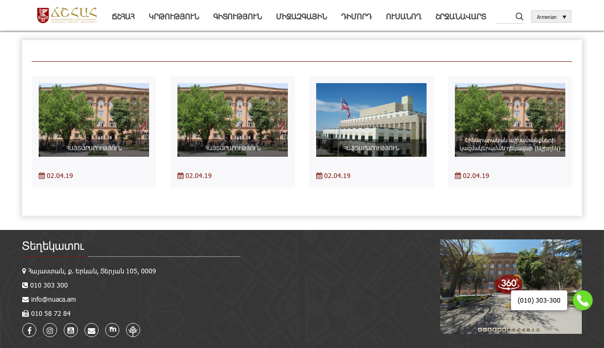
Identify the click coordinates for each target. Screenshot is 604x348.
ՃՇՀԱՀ (123, 16)
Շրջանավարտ (461, 16)
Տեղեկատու (53, 245)
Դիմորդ (356, 16)
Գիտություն (237, 16)
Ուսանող (403, 16)
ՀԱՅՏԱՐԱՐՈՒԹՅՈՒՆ (94, 147)
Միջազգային (301, 16)
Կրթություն (174, 16)
